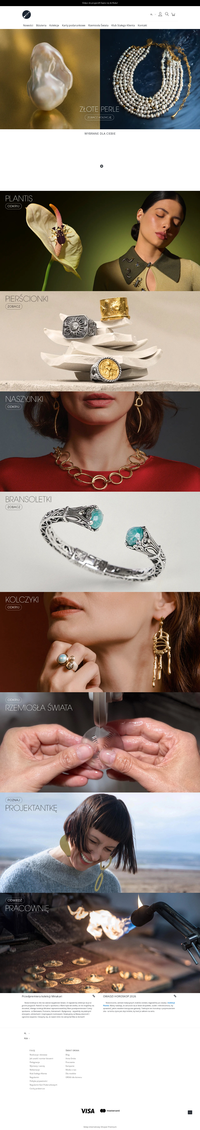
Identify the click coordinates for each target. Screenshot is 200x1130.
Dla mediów (71, 1073)
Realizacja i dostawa (38, 1054)
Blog (68, 1054)
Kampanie (70, 1066)
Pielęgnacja (35, 1062)
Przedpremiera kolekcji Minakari (42, 996)
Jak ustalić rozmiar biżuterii (41, 1058)
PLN (26, 1038)
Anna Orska (71, 1058)
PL (25, 1033)
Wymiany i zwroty (37, 1066)
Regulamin (34, 1077)
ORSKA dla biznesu (74, 1077)
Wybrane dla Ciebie (100, 133)
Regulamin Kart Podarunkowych (43, 1084)
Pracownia (70, 1062)
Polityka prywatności (38, 1081)
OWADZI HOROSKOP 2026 (119, 996)
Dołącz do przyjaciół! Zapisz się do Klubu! (100, 3)
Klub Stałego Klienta (38, 1073)
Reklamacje (35, 1069)
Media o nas (71, 1069)
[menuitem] (28, 25)
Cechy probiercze (37, 1088)
